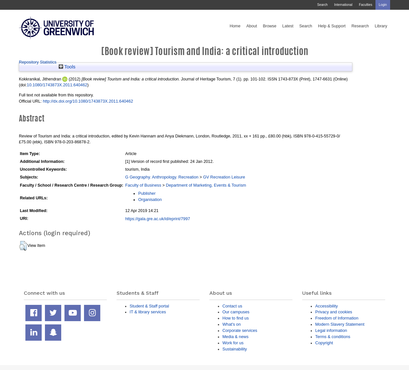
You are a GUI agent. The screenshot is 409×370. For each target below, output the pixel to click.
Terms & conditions (332, 336)
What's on (231, 324)
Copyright (324, 342)
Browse (269, 26)
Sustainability (234, 349)
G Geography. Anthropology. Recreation (161, 177)
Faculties (365, 5)
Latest (287, 26)
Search (322, 5)
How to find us (235, 318)
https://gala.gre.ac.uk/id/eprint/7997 (157, 218)
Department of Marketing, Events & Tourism (206, 185)
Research (360, 26)
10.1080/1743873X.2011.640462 (57, 84)
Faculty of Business (143, 185)
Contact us (232, 306)
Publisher (146, 193)
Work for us (233, 342)
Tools (67, 66)
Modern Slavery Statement (339, 324)
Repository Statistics (38, 62)
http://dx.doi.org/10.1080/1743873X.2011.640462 (88, 101)
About (251, 26)
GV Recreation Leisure (224, 177)
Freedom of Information (337, 318)
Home (235, 26)
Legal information (331, 330)
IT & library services (148, 311)
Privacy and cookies (333, 311)
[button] (23, 246)
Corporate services (239, 330)
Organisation (150, 199)
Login (383, 5)
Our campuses (235, 311)
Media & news (235, 336)
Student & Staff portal (149, 306)
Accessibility (326, 306)
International (343, 5)
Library (381, 26)
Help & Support (332, 26)
